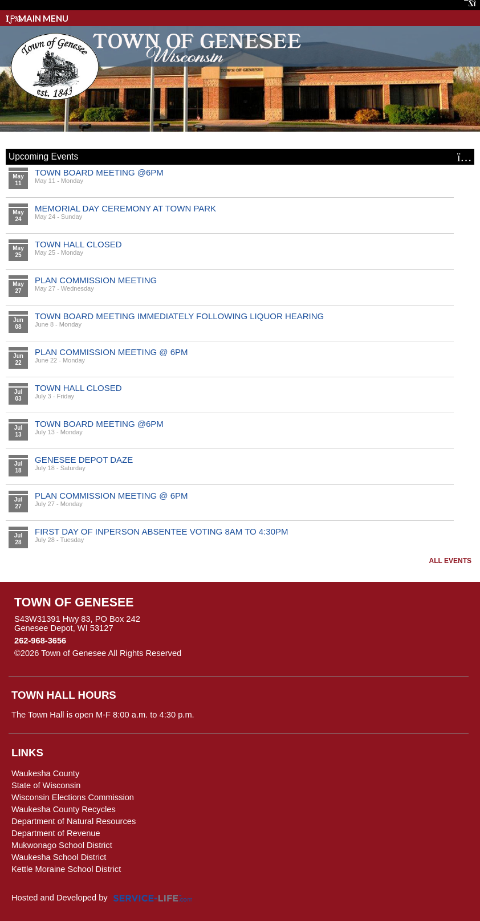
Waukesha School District (58, 857)
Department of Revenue (55, 833)
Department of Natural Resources (73, 821)
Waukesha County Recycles (63, 809)
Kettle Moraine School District (66, 869)
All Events (450, 561)
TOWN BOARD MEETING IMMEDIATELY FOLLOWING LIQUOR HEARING (179, 316)
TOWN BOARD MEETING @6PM (99, 172)
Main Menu (37, 18)
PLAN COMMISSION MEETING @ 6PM (111, 352)
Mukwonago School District (61, 845)
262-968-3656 (40, 640)
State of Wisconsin (45, 785)
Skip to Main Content (231, 653)
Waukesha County (45, 773)
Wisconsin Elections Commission (72, 797)
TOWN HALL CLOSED (78, 244)
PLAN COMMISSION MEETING (96, 280)
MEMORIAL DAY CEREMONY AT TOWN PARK (125, 208)
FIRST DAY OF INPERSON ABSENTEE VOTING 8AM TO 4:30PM (161, 531)
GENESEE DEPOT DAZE (84, 459)
